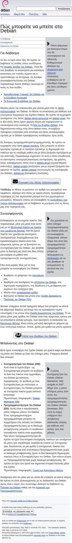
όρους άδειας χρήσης (57, 533)
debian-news (58, 118)
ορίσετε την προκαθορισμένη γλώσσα (22, 514)
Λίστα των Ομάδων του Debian (39, 336)
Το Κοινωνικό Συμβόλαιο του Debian (22, 101)
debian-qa (19, 173)
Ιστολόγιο (5, 14)
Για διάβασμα (5, 39)
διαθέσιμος (28, 523)
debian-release (28, 169)
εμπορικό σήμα (39, 535)
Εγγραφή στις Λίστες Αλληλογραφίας (38, 182)
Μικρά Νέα (19, 14)
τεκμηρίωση (38, 275)
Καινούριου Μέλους (10, 323)
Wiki (45, 14)
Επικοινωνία (21, 521)
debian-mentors (31, 145)
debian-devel (43, 163)
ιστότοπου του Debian (45, 282)
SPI (31, 533)
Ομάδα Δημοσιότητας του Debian (47, 313)
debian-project (20, 166)
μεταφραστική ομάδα (27, 292)
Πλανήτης (33, 14)
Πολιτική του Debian (10, 487)
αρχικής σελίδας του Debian (18, 67)
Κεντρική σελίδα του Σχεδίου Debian (24, 501)
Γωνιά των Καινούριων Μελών (48, 470)
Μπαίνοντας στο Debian (9, 46)
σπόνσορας (53, 258)
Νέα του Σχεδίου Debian (45, 125)
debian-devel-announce (36, 118)
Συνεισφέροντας (6, 42)
